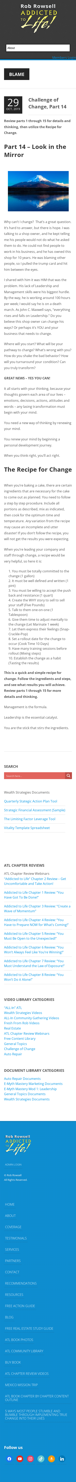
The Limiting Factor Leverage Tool (29, 819)
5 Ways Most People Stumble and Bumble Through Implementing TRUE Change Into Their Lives (36, 1415)
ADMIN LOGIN (13, 1164)
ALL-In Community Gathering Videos (31, 1018)
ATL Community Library (24, 1351)
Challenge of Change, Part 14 (47, 103)
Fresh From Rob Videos (22, 1023)
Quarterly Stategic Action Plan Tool (30, 801)
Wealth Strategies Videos (23, 1013)
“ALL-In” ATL (13, 1008)
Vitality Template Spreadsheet (27, 828)
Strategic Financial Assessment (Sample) (34, 810)
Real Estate (12, 1028)
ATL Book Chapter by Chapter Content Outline (37, 1398)
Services (12, 1249)
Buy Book (13, 1362)
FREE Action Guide (20, 1306)
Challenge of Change (19, 1049)
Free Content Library (19, 1038)
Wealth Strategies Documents (27, 1099)
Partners (13, 1261)
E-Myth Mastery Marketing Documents (33, 1083)
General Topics (15, 1044)
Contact (12, 1272)
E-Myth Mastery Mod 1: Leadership (30, 1089)
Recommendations (21, 1283)
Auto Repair (13, 1054)
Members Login (64, 57)
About (10, 1215)
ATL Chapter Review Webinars (26, 1033)
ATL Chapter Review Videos (27, 1373)
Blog (9, 1317)
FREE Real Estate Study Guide (29, 1328)
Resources (14, 1294)
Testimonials (16, 1238)
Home (10, 1204)
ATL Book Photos (19, 1340)
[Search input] (34, 775)
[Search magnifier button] (68, 775)
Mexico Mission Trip (21, 1385)
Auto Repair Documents (22, 1078)
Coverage (13, 1227)
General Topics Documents (25, 1094)
